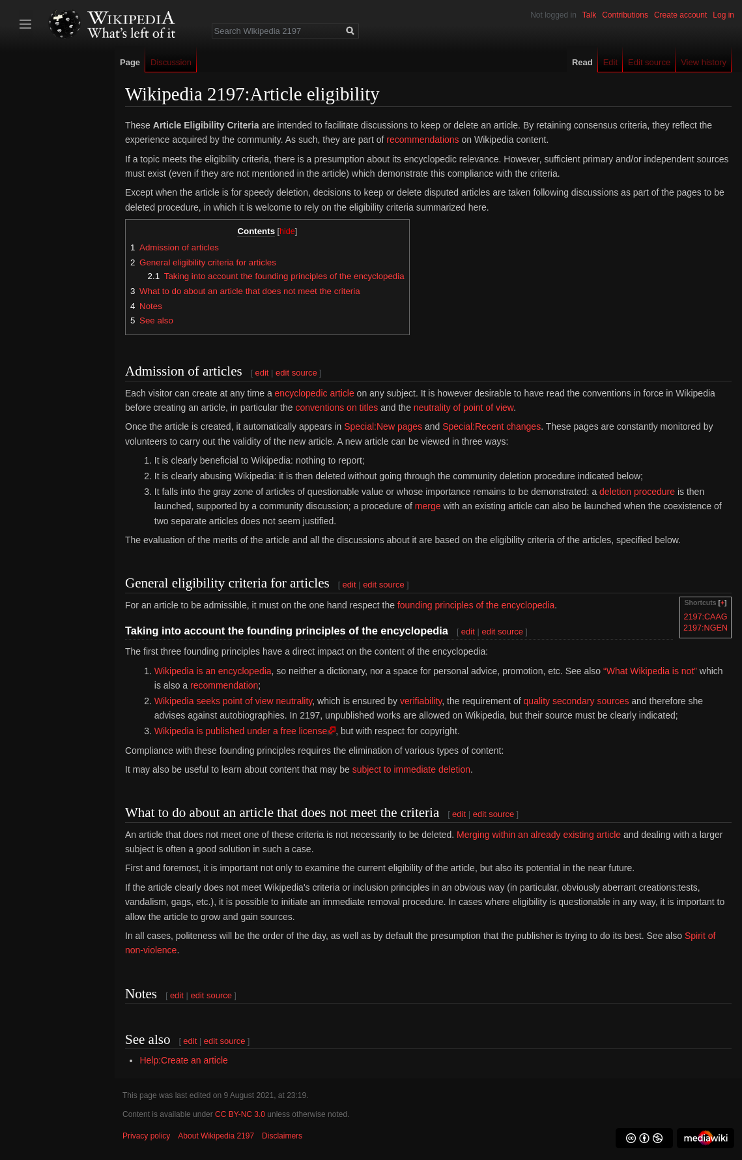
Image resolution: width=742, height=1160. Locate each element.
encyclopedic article (314, 393)
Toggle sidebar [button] (25, 24)
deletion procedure (637, 491)
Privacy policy (146, 1135)
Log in (723, 15)
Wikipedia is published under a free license (240, 731)
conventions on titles (336, 407)
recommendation (224, 685)
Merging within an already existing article (539, 834)
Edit (610, 62)
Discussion (171, 62)
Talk (589, 15)
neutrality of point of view (463, 407)
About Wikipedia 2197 (216, 1135)
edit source (296, 373)
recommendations (422, 139)
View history (703, 62)
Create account (680, 15)
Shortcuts (701, 602)
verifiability (421, 701)
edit (262, 373)
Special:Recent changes (491, 426)
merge (428, 506)
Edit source (649, 62)
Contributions (625, 15)
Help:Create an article (183, 1060)
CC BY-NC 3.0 (240, 1114)
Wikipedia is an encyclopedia (213, 671)
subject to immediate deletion (411, 769)
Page (130, 62)
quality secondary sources (576, 701)
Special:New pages (383, 426)
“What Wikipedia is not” (650, 671)
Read (582, 62)
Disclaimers (282, 1135)
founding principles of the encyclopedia (475, 605)
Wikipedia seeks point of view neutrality (233, 701)
